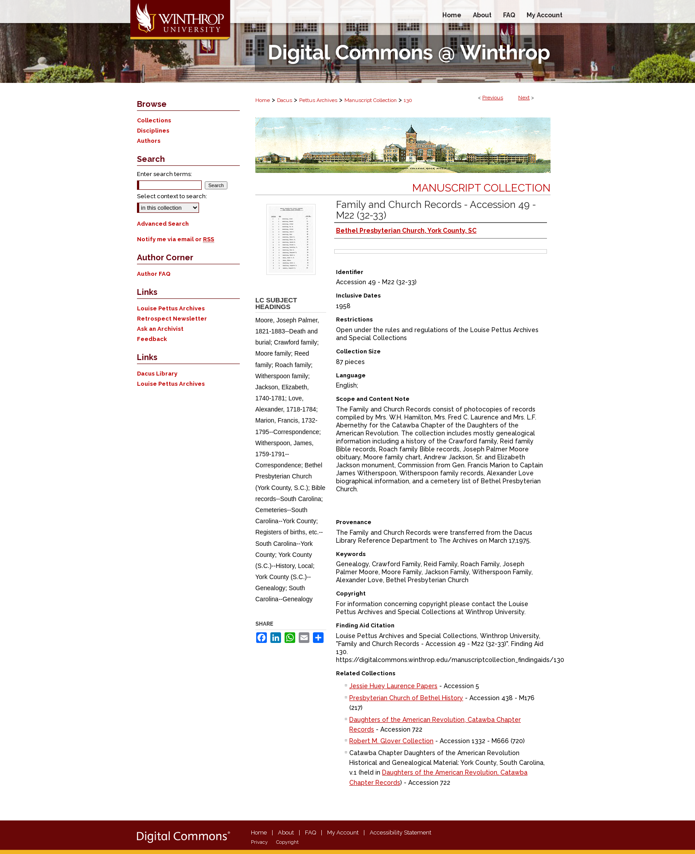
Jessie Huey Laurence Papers (393, 685)
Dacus (284, 100)
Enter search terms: (164, 174)
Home (262, 100)
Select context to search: (172, 196)
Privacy (259, 842)
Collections (154, 120)
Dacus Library (157, 373)
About (286, 832)
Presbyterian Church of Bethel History (406, 697)
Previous (492, 97)
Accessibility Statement (400, 832)
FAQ (310, 832)
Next (524, 97)
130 (408, 100)
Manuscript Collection (370, 100)
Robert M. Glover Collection (391, 740)
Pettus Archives (318, 100)
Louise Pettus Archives (171, 308)
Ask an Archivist (160, 328)
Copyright (287, 842)
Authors (148, 140)
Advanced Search (163, 223)
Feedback (152, 339)
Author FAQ (154, 273)
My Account (343, 832)
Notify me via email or (175, 239)
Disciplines (153, 130)
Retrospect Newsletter (172, 318)
